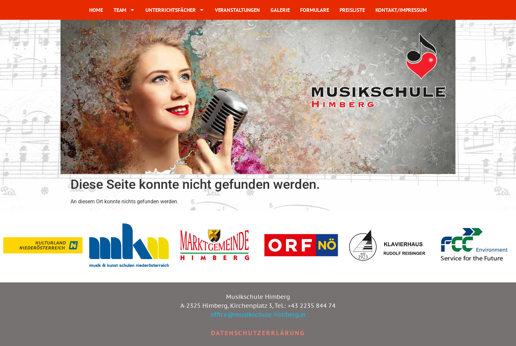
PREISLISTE (352, 10)
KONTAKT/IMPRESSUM (401, 10)
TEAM (124, 10)
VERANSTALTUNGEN (237, 10)
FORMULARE (314, 10)
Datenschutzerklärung (258, 333)
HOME (96, 10)
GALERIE (280, 10)
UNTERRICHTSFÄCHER (174, 10)
